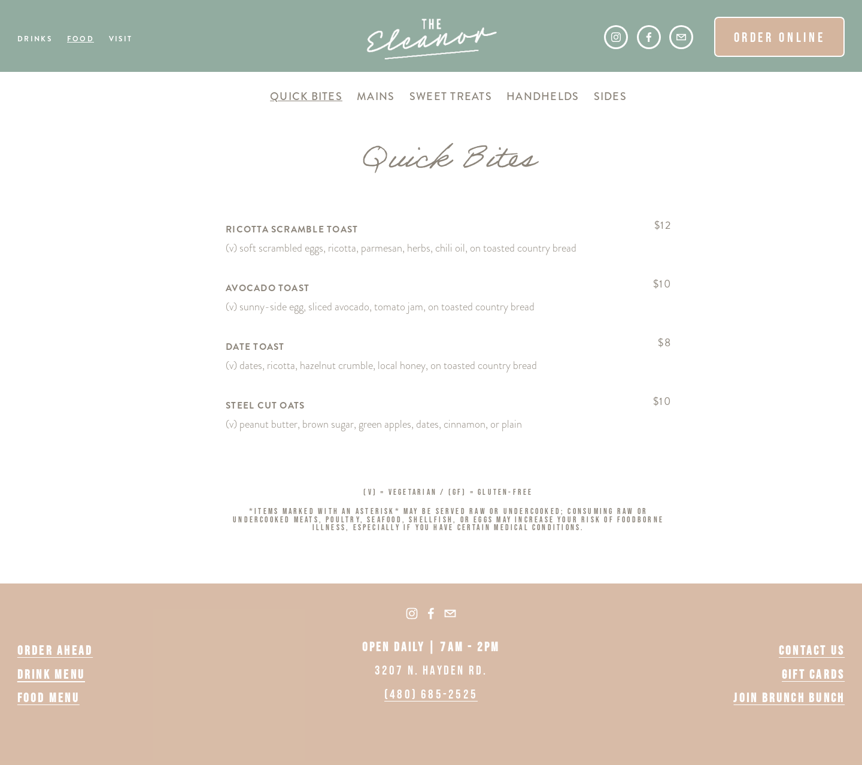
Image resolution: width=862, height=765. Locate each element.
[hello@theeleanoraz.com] (681, 37)
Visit (121, 40)
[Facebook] (649, 37)
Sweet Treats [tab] (450, 96)
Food (81, 40)
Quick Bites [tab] (306, 96)
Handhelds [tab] (542, 96)
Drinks (34, 40)
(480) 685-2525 (431, 694)
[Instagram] (616, 37)
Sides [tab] (610, 96)
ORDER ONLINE (779, 37)
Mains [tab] (375, 96)
